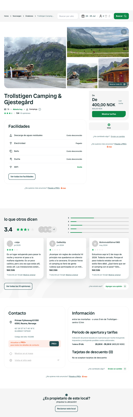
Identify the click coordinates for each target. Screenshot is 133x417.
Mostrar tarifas (109, 114)
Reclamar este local (66, 408)
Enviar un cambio (118, 136)
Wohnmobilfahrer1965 (109, 242)
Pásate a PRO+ (54, 188)
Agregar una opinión (116, 286)
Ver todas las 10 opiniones (18, 286)
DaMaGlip (61, 242)
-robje (17, 242)
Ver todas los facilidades (22, 176)
